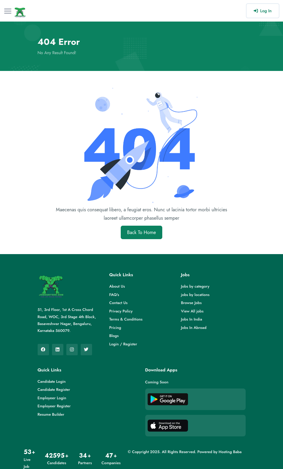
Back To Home (141, 232)
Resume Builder (51, 414)
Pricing (115, 327)
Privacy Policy (121, 311)
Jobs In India (191, 319)
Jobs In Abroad (193, 327)
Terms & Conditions (126, 319)
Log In (263, 11)
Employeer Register (54, 406)
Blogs (114, 336)
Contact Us (118, 303)
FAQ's (114, 295)
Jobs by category (195, 286)
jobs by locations (195, 295)
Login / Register (123, 344)
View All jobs (192, 311)
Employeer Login (52, 398)
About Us (117, 286)
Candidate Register (54, 389)
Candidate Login (52, 381)
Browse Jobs (191, 303)
